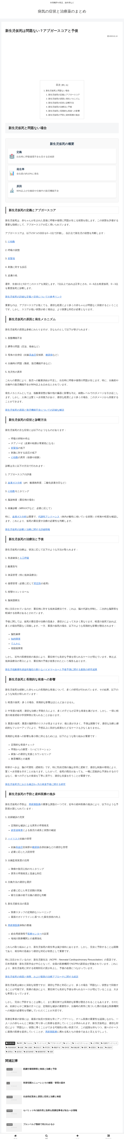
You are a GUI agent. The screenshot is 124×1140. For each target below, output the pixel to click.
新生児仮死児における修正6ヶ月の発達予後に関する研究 (35, 785)
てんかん (28, 1045)
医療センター (34, 935)
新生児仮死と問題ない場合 (57, 91)
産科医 (65, 1049)
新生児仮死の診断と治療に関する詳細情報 (27, 530)
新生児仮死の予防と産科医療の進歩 (64, 116)
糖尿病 (49, 356)
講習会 (9, 1053)
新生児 (37, 1049)
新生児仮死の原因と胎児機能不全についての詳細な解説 (34, 411)
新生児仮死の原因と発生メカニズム (64, 99)
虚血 (100, 1049)
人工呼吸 (24, 559)
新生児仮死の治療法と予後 (60, 108)
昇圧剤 (37, 584)
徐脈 (20, 1049)
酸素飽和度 (41, 1053)
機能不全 (56, 1049)
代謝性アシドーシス (48, 518)
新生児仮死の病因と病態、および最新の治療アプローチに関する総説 (41, 978)
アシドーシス (40, 1045)
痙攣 (84, 1049)
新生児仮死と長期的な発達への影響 (64, 112)
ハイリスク (14, 840)
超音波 (18, 1053)
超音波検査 (17, 831)
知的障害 (15, 640)
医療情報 (10, 1045)
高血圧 (32, 356)
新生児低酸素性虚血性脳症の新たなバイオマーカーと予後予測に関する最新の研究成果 (51, 671)
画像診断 (75, 1049)
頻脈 (50, 1053)
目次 (58, 85)
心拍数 (11, 243)
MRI (19, 1045)
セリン (67, 1045)
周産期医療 (35, 805)
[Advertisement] (62, 57)
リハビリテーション (80, 1045)
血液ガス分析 (15, 484)
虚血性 (108, 1049)
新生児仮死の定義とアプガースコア (64, 95)
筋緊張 (11, 260)
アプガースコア (54, 1045)
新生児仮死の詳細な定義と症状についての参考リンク (33, 298)
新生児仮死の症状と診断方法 (61, 103)
